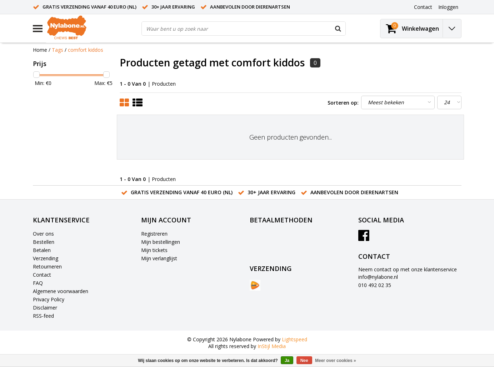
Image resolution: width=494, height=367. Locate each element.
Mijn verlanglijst (159, 258)
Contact (42, 274)
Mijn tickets (154, 250)
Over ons (43, 233)
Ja (287, 360)
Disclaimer (45, 307)
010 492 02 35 (374, 285)
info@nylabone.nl (378, 276)
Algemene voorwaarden (60, 291)
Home (40, 49)
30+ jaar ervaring (173, 7)
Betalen (42, 250)
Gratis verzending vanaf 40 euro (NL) (89, 7)
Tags (57, 49)
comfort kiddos (85, 49)
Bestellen (43, 241)
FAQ (38, 283)
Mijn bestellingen (160, 241)
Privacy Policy (48, 299)
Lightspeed (294, 339)
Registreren (154, 233)
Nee (304, 360)
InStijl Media (272, 346)
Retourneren (47, 266)
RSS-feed (43, 315)
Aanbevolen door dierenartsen (250, 7)
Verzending (45, 258)
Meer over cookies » (335, 360)
